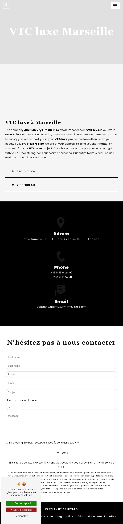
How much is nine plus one (21, 396)
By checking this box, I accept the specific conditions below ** (44, 438)
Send (65, 449)
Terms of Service (103, 459)
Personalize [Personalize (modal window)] (21, 516)
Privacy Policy (78, 459)
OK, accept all (21, 503)
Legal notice (65, 516)
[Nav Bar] (115, 5)
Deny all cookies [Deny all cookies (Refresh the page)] (21, 509)
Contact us (22, 185)
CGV (80, 516)
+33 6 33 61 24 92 (61, 276)
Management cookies (102, 516)
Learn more (22, 171)
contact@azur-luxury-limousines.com (61, 303)
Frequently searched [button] (61, 509)
